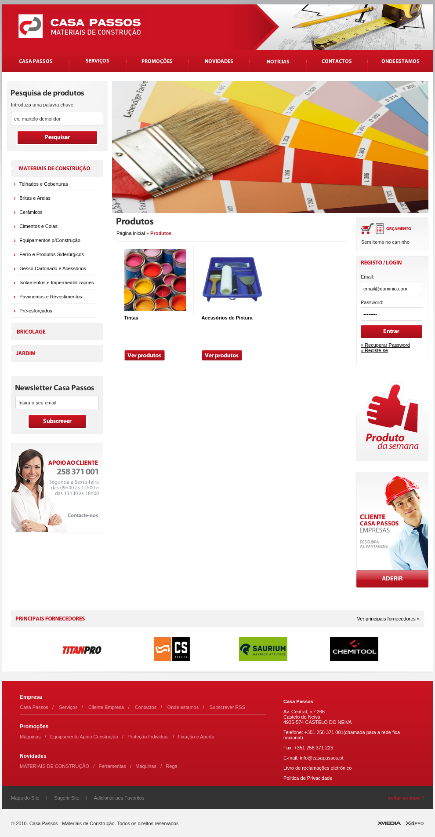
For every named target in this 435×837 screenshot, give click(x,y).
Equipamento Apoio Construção (84, 736)
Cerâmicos (31, 212)
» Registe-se (374, 350)
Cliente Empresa (106, 707)
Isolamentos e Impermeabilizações (56, 282)
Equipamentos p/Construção (49, 240)
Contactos (146, 707)
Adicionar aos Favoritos (119, 797)
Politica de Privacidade (307, 778)
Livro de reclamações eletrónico (317, 768)
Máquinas (30, 736)
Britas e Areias (35, 198)
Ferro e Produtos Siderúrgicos (51, 254)
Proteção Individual (148, 736)
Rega (171, 766)
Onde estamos (183, 707)
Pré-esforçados (35, 310)
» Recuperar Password (385, 345)
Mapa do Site (25, 797)
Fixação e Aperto (196, 736)
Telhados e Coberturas (43, 184)
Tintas (131, 317)
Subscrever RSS (227, 707)
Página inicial (130, 233)
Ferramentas (112, 766)
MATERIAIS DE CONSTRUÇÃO (54, 766)
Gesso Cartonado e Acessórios (52, 268)
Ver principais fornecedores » (388, 618)
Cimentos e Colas (38, 226)
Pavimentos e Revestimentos (50, 296)
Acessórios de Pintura (227, 317)
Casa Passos (34, 707)
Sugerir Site (66, 797)
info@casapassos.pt (321, 757)
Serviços (68, 707)
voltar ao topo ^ (406, 797)
